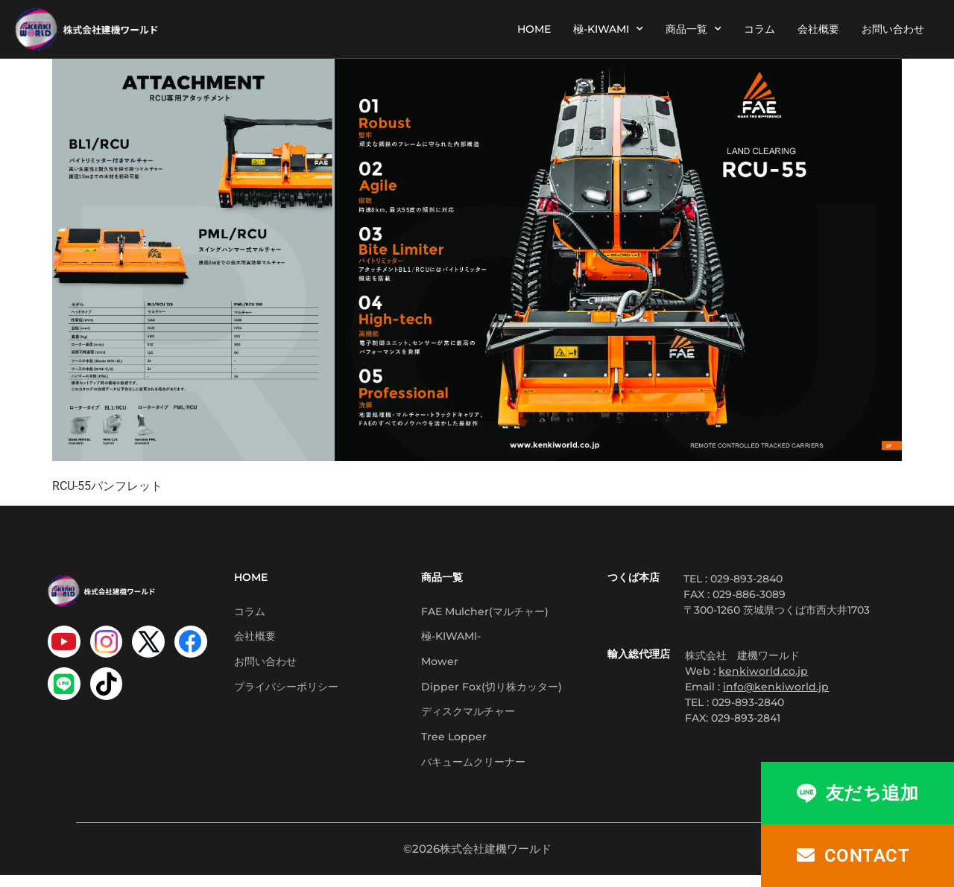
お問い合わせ (893, 29)
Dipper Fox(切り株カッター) (491, 692)
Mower (439, 666)
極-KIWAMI (608, 29)
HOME (534, 29)
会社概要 (818, 29)
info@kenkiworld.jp (776, 686)
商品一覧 (693, 29)
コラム (759, 29)
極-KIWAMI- (451, 639)
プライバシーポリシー (286, 692)
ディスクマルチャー (468, 719)
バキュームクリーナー (473, 773)
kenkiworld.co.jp (763, 671)
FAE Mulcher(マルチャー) (485, 612)
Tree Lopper (454, 746)
